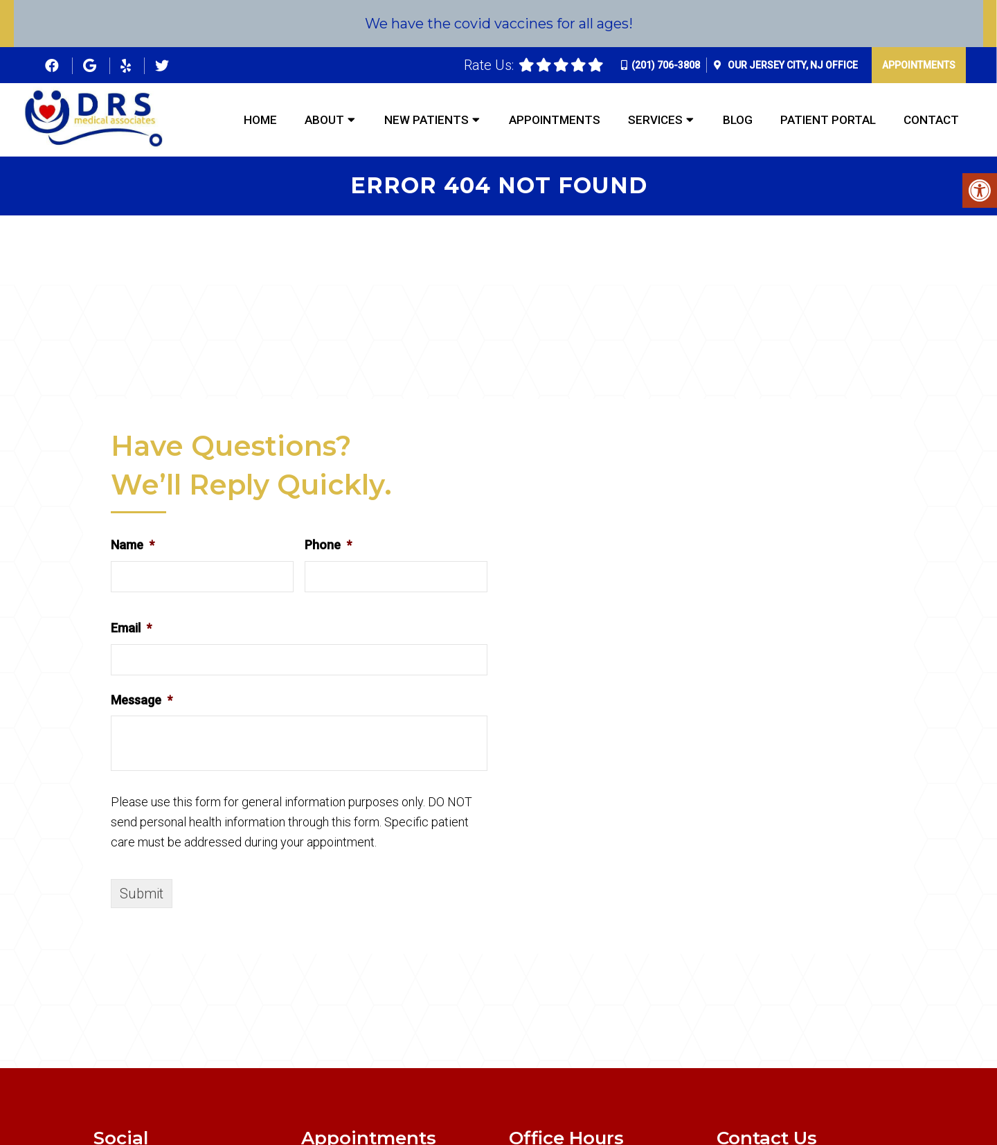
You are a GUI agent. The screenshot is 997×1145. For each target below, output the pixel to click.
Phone (328, 545)
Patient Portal (828, 120)
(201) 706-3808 (665, 65)
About (324, 120)
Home (260, 120)
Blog (738, 120)
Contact (931, 120)
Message (141, 700)
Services (655, 120)
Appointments (918, 65)
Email (131, 628)
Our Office (792, 65)
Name (132, 545)
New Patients (426, 120)
